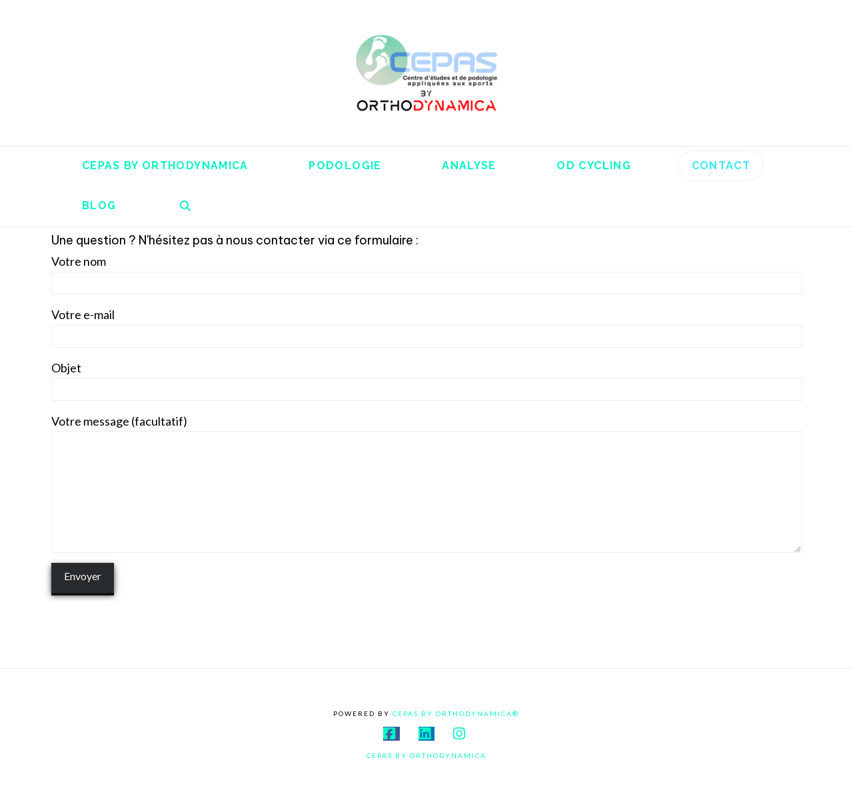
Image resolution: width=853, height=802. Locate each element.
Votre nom (426, 273)
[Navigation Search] (185, 206)
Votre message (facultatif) (426, 431)
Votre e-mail (426, 326)
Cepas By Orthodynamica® (456, 713)
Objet (426, 379)
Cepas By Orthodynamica (426, 755)
